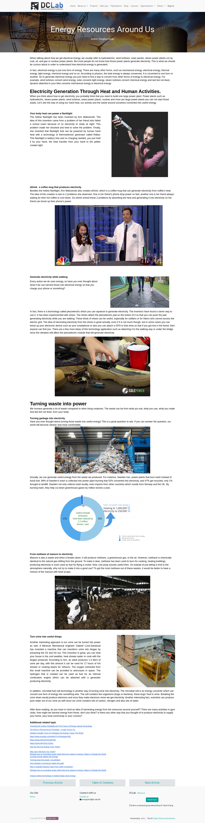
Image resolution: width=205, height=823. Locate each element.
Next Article (152, 782)
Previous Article (53, 782)
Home (32, 797)
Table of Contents (102, 782)
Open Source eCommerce (164, 818)
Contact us (84, 797)
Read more (152, 800)
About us (141, 793)
